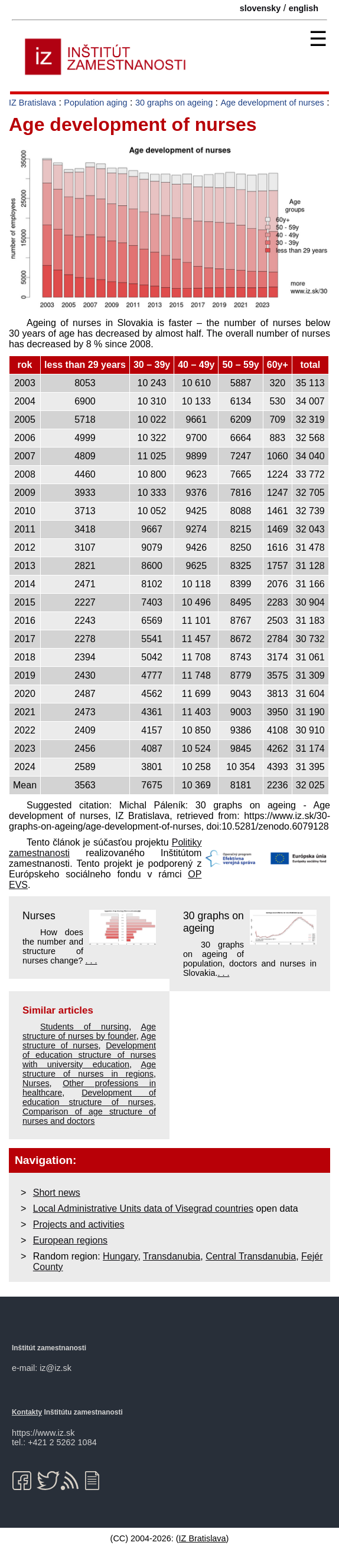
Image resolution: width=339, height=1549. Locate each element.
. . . (91, 960)
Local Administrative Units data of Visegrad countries (143, 1208)
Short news (56, 1193)
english (303, 8)
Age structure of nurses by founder (89, 1031)
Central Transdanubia (251, 1256)
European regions (70, 1240)
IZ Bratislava (32, 102)
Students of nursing (84, 1026)
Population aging (95, 102)
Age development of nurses (272, 102)
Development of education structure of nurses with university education (89, 1055)
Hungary (120, 1256)
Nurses (39, 916)
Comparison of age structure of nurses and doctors (89, 1116)
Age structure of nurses (89, 1040)
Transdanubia (171, 1256)
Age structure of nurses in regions (89, 1069)
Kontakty (27, 1412)
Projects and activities (79, 1224)
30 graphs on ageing (174, 102)
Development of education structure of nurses (89, 1097)
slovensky (260, 8)
